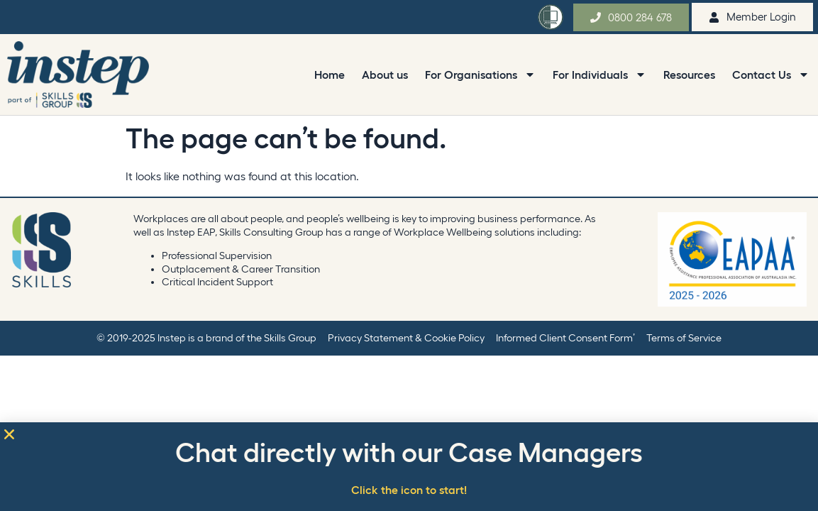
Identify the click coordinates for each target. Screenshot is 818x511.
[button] (9, 434)
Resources (689, 74)
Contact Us (770, 74)
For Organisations (480, 74)
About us (385, 74)
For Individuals (599, 74)
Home (329, 74)
